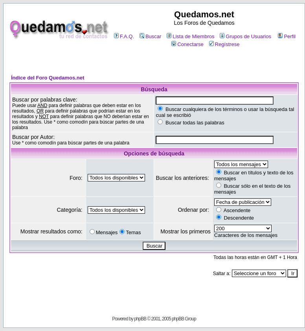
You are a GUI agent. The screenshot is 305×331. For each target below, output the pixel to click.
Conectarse (187, 44)
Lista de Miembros (190, 36)
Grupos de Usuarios (245, 36)
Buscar (150, 36)
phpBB (140, 319)
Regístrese (224, 44)
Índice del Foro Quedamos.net (47, 78)
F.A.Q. (124, 36)
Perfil (287, 36)
